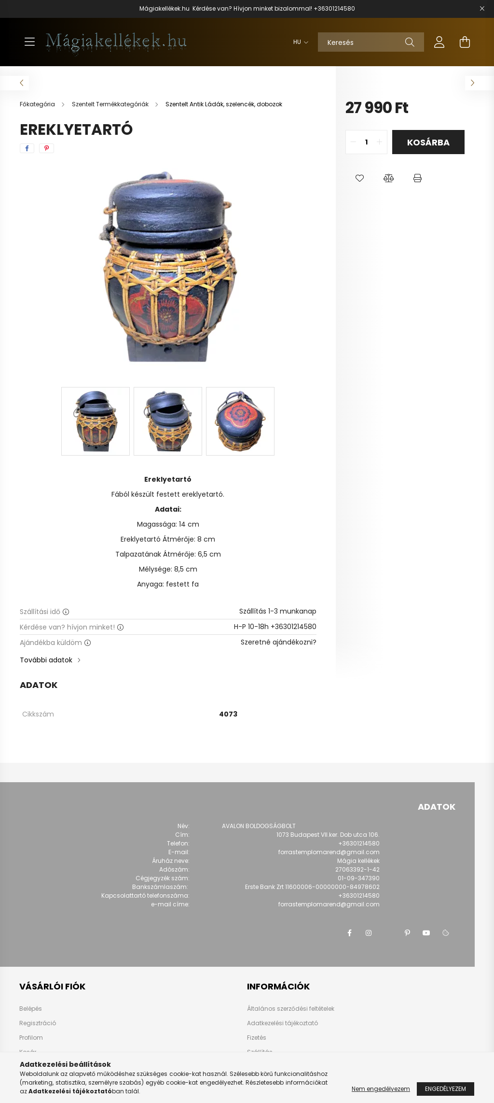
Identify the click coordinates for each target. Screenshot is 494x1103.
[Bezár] (482, 8)
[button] (360, 178)
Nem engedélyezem (381, 1089)
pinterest (407, 933)
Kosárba (428, 142)
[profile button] (439, 42)
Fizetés (256, 1037)
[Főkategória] (38, 104)
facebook (349, 933)
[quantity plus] (379, 142)
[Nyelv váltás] (298, 42)
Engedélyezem (445, 1089)
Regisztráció (37, 1023)
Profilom (31, 1037)
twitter (388, 933)
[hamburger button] (29, 42)
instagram (368, 933)
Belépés (30, 1008)
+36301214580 (334, 8)
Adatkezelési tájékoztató (282, 1023)
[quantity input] (366, 142)
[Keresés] (371, 42)
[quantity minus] (353, 142)
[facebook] (27, 148)
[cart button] (464, 42)
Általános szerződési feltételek (290, 1008)
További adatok (46, 660)
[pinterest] (46, 148)
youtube (426, 933)
